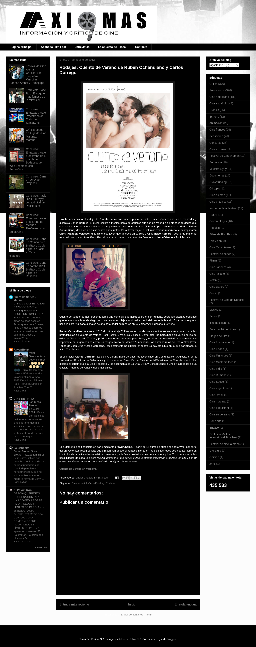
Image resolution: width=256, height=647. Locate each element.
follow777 (135, 639)
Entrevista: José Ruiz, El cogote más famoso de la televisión (36, 95)
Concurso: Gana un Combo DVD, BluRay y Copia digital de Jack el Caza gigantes (27, 247)
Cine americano (219, 96)
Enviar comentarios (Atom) (136, 614)
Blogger (171, 639)
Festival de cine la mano (224, 444)
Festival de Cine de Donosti (226, 299)
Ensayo (214, 427)
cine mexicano (218, 322)
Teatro (213, 214)
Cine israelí (216, 394)
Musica (213, 309)
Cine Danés (216, 286)
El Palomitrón (23, 490)
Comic (213, 293)
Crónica (214, 110)
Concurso (215, 142)
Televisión (215, 241)
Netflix (213, 280)
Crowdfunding (96, 483)
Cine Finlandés (218, 355)
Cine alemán (217, 195)
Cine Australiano (219, 342)
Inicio (131, 604)
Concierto (215, 421)
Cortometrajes (218, 221)
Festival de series (220, 254)
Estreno (214, 116)
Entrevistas (81, 47)
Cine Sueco (216, 381)
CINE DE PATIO (24, 398)
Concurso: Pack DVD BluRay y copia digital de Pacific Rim (36, 200)
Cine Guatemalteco (221, 362)
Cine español (79, 483)
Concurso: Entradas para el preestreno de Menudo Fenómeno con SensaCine (27, 223)
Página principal (21, 47)
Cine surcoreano (219, 414)
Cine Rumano (218, 375)
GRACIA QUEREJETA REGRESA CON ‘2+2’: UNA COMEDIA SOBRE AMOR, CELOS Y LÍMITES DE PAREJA (28, 500)
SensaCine (216, 136)
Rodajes (110, 483)
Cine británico (218, 201)
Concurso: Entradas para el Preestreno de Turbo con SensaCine (36, 116)
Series (213, 316)
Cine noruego (217, 401)
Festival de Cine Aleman (224, 155)
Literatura (215, 450)
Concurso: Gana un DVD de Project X (36, 180)
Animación (215, 123)
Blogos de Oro (218, 336)
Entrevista (215, 162)
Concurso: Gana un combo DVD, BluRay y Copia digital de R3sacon (36, 269)
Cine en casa (217, 149)
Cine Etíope (216, 349)
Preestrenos (216, 90)
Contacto (141, 47)
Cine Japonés (218, 267)
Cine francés (217, 129)
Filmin (213, 260)
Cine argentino (218, 388)
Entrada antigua (186, 604)
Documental (216, 175)
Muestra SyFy (218, 168)
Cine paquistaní (219, 407)
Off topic (214, 188)
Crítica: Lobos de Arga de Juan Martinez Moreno (36, 134)
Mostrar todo (41, 547)
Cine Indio (215, 368)
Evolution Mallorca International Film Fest (223, 436)
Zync (212, 463)
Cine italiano (217, 273)
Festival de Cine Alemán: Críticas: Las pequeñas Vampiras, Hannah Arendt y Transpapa (27, 74)
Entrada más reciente (74, 604)
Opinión (214, 457)
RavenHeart (21, 349)
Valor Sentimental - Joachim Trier (37, 356)
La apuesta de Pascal (112, 47)
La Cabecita (21, 448)
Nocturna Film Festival (223, 208)
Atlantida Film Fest (53, 47)
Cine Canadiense (220, 247)
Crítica (213, 83)
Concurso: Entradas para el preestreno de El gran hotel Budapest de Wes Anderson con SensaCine (27, 159)
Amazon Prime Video (222, 329)
